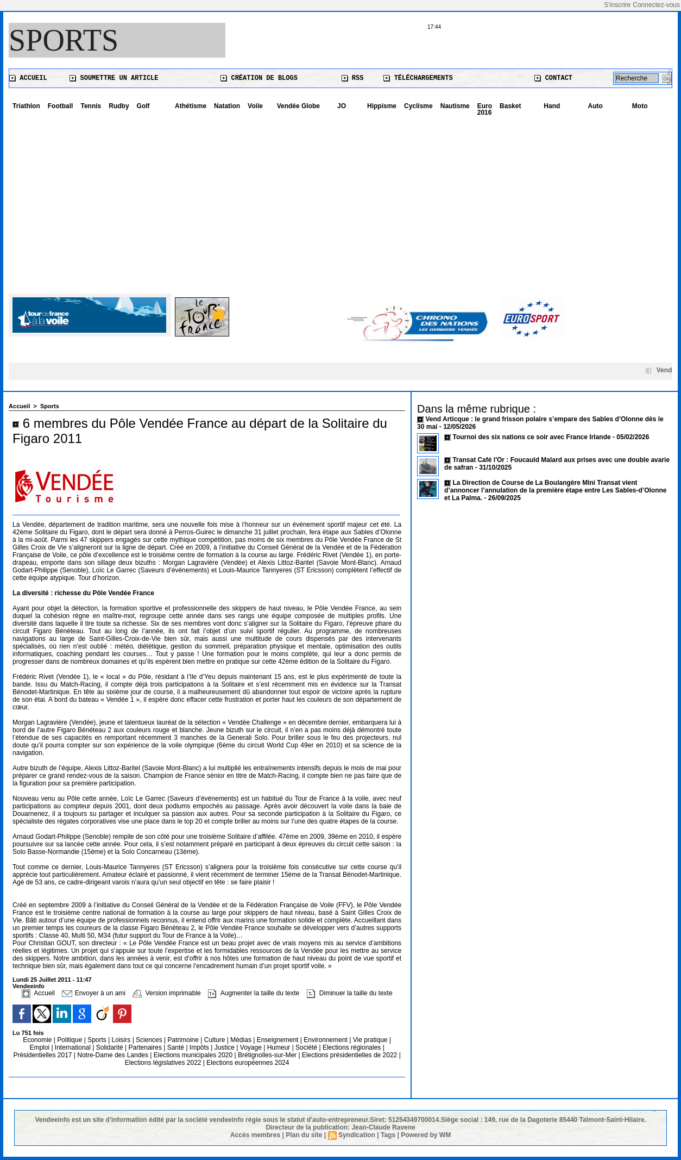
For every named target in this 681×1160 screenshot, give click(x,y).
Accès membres (255, 1135)
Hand (552, 106)
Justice (226, 1047)
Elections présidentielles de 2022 (349, 1055)
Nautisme (455, 106)
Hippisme (381, 106)
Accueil (28, 78)
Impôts (199, 1047)
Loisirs (122, 1040)
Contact (553, 78)
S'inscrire (617, 5)
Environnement (326, 1040)
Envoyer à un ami (93, 993)
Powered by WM (426, 1135)
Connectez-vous (656, 5)
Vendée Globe (298, 106)
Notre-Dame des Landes (113, 1055)
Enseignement (278, 1040)
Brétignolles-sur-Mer (268, 1055)
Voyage (251, 1047)
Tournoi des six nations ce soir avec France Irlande (532, 437)
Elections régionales (353, 1047)
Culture (215, 1040)
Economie (38, 1040)
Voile (255, 106)
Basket (510, 106)
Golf (143, 106)
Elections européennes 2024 (247, 1063)
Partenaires (146, 1047)
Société (306, 1047)
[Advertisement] (340, 201)
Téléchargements (417, 78)
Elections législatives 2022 (163, 1063)
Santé (176, 1047)
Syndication (356, 1135)
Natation (227, 106)
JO (341, 106)
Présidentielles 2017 (43, 1055)
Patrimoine (184, 1040)
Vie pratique (371, 1040)
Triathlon (26, 106)
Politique (70, 1040)
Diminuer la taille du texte (350, 993)
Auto (595, 106)
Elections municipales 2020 (193, 1055)
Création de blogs (259, 78)
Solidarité (110, 1047)
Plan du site (304, 1135)
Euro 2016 (484, 109)
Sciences (150, 1040)
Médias (241, 1040)
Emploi (40, 1047)
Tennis (90, 106)
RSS (353, 78)
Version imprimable (166, 993)
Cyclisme (418, 106)
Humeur (279, 1047)
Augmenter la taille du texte (253, 993)
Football (60, 106)
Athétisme (190, 106)
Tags (388, 1135)
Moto (640, 106)
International (73, 1047)
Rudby (119, 106)
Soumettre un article (114, 78)
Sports (63, 40)
